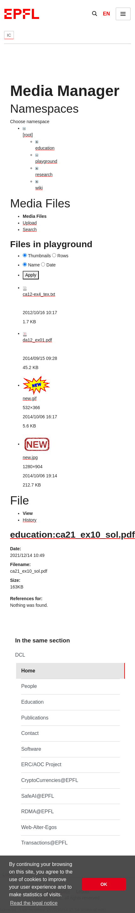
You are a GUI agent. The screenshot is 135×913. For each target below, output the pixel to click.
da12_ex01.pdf (37, 340)
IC (9, 35)
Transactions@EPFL (44, 842)
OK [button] (103, 884)
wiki (39, 187)
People (29, 686)
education (45, 148)
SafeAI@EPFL (37, 796)
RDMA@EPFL (37, 811)
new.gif (30, 398)
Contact (29, 733)
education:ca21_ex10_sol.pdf (72, 534)
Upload (30, 222)
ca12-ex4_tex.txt (39, 294)
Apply (30, 274)
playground (46, 161)
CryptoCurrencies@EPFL (49, 780)
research (43, 174)
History (30, 519)
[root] (28, 134)
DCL (20, 655)
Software (31, 749)
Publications (34, 717)
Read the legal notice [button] (33, 903)
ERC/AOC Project (41, 764)
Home (28, 670)
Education (32, 702)
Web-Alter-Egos (39, 827)
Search (30, 229)
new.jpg (30, 457)
